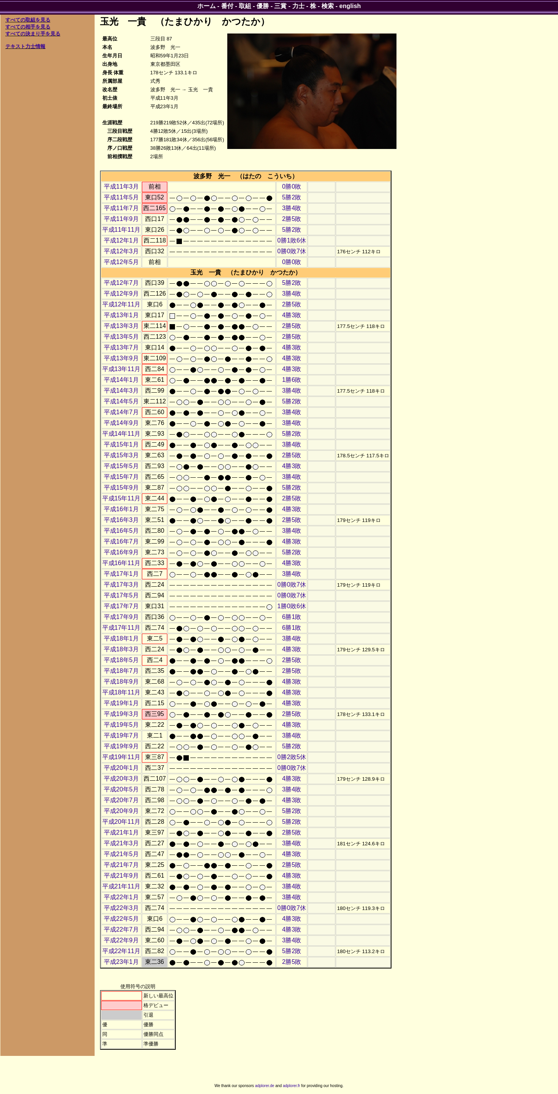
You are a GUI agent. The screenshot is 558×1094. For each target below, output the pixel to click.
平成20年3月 (121, 778)
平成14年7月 (121, 412)
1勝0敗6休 (291, 606)
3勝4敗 (291, 208)
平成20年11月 (121, 821)
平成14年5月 (121, 401)
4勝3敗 (291, 315)
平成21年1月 (121, 832)
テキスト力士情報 (25, 46)
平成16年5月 (121, 530)
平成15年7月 (121, 476)
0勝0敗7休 (291, 251)
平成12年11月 (121, 304)
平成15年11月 (121, 498)
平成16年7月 (121, 541)
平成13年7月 (121, 347)
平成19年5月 (121, 724)
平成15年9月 (121, 487)
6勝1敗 (291, 617)
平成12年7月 (121, 282)
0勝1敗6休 (291, 240)
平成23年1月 (121, 962)
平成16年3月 (121, 520)
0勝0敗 (291, 186)
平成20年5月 (121, 789)
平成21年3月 (121, 843)
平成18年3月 (121, 649)
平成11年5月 (121, 197)
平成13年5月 (121, 336)
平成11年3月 (121, 186)
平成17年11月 (121, 627)
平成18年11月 (121, 692)
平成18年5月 (121, 660)
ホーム (206, 6)
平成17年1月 (121, 573)
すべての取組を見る (27, 20)
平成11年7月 (121, 208)
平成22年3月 (121, 908)
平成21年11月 (121, 886)
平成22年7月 (121, 929)
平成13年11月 (121, 369)
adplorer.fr (291, 1086)
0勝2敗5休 (291, 757)
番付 (227, 6)
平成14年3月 (121, 390)
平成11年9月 (121, 219)
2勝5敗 (291, 219)
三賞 (280, 6)
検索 (327, 6)
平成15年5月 (121, 466)
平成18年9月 (121, 681)
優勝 (263, 6)
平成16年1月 (121, 509)
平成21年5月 (121, 854)
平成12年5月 (121, 262)
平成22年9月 (121, 940)
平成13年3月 (121, 326)
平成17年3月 (121, 584)
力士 (298, 6)
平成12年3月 (121, 251)
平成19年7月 (121, 735)
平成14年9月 (121, 423)
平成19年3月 (121, 714)
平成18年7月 (121, 670)
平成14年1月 (121, 379)
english (350, 6)
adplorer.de (264, 1086)
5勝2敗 (291, 197)
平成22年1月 (121, 897)
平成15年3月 (121, 455)
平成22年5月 (121, 918)
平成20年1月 (121, 767)
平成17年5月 (121, 595)
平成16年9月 (121, 552)
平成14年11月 (121, 433)
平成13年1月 (121, 315)
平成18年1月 (121, 638)
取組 (245, 6)
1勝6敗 (291, 379)
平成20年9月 (121, 811)
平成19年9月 (121, 746)
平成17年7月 (121, 606)
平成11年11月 (121, 229)
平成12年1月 (121, 240)
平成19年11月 (121, 757)
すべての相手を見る (27, 27)
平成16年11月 (121, 563)
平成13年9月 (121, 358)
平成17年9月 (121, 617)
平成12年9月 (121, 293)
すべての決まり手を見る (32, 34)
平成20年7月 (121, 800)
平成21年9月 (121, 875)
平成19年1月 (121, 703)
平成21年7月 (121, 864)
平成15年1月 (121, 444)
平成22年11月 (121, 951)
